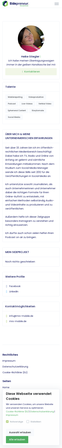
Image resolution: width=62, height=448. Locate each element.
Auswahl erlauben (20, 432)
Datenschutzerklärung (15, 366)
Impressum (9, 360)
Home (5, 387)
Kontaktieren (31, 71)
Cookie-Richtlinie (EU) (15, 372)
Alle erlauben (17, 439)
